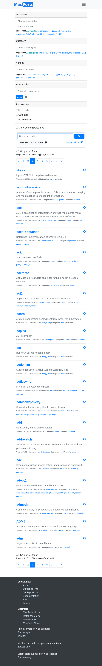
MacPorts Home (31, 612)
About (26, 585)
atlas (27, 493)
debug (18, 244)
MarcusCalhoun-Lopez (49, 241)
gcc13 (71, 493)
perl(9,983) (56, 53)
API (25, 599)
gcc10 (55, 493)
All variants (31, 75)
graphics (72, 241)
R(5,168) (19, 56)
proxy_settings (40, 414)
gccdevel (78, 493)
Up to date (22, 110)
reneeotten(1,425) (54, 34)
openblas (44, 493)
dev (83, 390)
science (61, 530)
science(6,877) (79, 53)
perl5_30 (75, 261)
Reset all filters (74, 142)
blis (31, 493)
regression (26, 306)
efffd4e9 (22, 636)
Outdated (22, 114)
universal (76, 200)
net (62, 452)
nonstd (33, 306)
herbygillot (46, 323)
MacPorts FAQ (30, 619)
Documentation (31, 596)
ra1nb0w (44, 530)
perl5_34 (27, 265)
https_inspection (53, 414)
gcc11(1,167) (21, 78)
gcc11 (60, 493)
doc (79, 390)
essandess (45, 411)
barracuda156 (51, 489)
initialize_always (22, 414)
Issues (26, 603)
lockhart (44, 220)
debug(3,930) (57, 75)
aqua (53, 285)
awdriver (66, 390)
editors (58, 285)
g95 (50, 493)
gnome (61, 200)
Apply (19, 97)
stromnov (45, 469)
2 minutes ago (25, 657)
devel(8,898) (67, 53)
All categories (32, 53)
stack (32, 414)
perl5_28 (67, 261)
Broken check (24, 119)
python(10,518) (45, 53)
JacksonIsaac (44, 302)
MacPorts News (31, 623)
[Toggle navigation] (84, 4)
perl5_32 (19, 265)
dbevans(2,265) (64, 31)
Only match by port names (30, 142)
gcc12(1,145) (33, 78)
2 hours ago (24, 646)
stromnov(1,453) (39, 34)
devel (69, 220)
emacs (76, 302)
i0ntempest (49, 340)
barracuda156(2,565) (49, 31)
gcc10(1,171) (69, 75)
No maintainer (24, 26)
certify (18, 306)
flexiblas (36, 493)
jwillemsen (52, 220)
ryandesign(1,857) (23, 34)
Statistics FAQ (30, 588)
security (55, 200)
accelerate (20, 493)
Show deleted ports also (30, 127)
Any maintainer (32, 31)
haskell (67, 411)
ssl (81, 220)
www (52, 179)
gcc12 (66, 493)
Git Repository (30, 592)
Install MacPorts (31, 616)
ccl (81, 302)
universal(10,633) (43, 75)
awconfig (73, 390)
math (63, 302)
